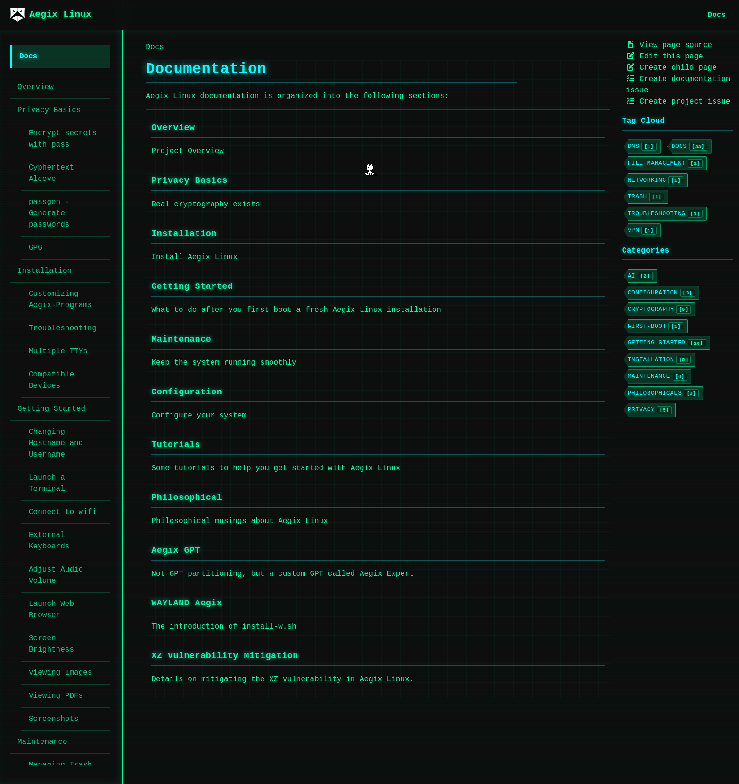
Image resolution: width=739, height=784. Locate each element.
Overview (173, 128)
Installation (183, 234)
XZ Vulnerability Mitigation (224, 656)
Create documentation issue (678, 84)
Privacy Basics (189, 181)
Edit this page (664, 56)
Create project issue (678, 101)
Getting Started (192, 287)
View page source (669, 45)
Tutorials (175, 445)
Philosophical (186, 498)
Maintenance (181, 339)
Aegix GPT (175, 550)
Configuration (186, 392)
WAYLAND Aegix (186, 603)
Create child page (671, 67)
